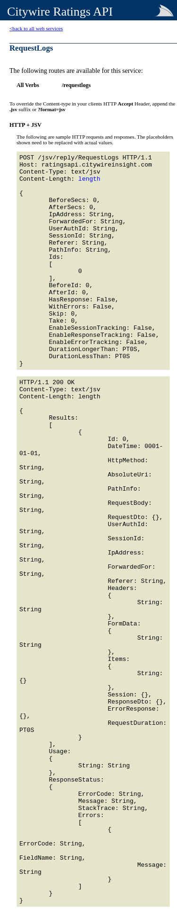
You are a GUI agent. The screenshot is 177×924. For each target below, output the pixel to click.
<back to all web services (36, 28)
